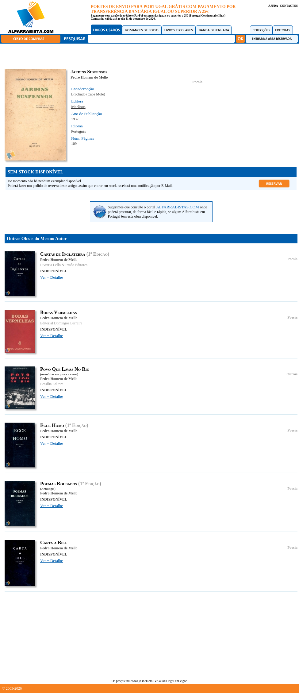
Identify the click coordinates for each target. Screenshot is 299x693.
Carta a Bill (53, 542)
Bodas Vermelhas (58, 312)
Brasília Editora (51, 384)
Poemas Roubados (58, 483)
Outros (291, 374)
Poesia (197, 82)
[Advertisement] (151, 55)
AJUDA (273, 5)
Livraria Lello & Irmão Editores (63, 265)
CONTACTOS (289, 5)
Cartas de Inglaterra (62, 254)
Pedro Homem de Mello (89, 77)
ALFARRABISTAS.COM (177, 207)
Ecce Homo (52, 425)
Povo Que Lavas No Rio (65, 369)
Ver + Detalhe (51, 277)
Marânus (78, 106)
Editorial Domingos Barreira (61, 323)
